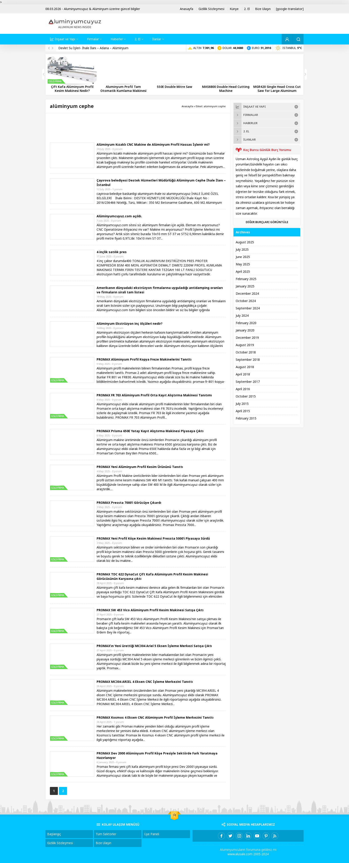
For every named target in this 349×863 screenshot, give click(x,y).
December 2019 (247, 337)
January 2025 (245, 286)
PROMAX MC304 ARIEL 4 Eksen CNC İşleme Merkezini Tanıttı (145, 682)
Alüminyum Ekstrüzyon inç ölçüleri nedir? (129, 323)
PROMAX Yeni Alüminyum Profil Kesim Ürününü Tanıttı (140, 467)
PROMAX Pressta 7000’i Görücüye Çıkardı (129, 502)
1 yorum (117, 189)
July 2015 (242, 403)
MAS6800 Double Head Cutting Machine (226, 89)
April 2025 (243, 271)
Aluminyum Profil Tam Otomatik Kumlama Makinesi (123, 89)
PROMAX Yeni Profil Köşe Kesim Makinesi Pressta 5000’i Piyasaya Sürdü (153, 538)
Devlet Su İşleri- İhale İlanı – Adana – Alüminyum (93, 48)
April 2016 (243, 389)
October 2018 (246, 352)
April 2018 (243, 374)
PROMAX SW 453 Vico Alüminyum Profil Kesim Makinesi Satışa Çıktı (150, 610)
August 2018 (245, 367)
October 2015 (246, 396)
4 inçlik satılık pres (112, 252)
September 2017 (248, 381)
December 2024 (247, 293)
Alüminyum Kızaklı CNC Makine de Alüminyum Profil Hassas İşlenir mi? (153, 144)
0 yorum (117, 149)
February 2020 (246, 323)
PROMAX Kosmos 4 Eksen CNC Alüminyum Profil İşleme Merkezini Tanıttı (155, 717)
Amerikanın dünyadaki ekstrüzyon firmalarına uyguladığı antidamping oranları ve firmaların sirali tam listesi (160, 290)
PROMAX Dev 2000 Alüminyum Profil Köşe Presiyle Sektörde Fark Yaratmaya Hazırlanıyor (157, 755)
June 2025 (243, 257)
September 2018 (248, 359)
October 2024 (246, 301)
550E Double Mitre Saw (174, 87)
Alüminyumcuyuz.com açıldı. (119, 216)
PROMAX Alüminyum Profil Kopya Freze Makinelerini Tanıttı (144, 359)
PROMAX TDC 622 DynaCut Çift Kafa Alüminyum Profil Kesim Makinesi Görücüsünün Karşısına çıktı (152, 576)
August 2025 (245, 242)
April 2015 (243, 411)
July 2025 (242, 249)
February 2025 (246, 279)
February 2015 (246, 418)
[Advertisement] (131, 128)
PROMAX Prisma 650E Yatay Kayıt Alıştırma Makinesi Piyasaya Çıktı (150, 431)
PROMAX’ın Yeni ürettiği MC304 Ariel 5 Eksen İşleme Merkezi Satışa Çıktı (154, 646)
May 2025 (243, 264)
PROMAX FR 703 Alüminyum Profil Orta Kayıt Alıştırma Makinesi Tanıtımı (154, 395)
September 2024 (248, 308)
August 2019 (245, 345)
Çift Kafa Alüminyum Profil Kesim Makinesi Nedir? (72, 89)
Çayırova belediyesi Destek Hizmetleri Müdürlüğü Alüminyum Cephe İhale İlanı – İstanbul (161, 182)
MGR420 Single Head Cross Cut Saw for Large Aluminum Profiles (277, 91)
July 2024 (242, 315)
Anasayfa (187, 106)
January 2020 (245, 330)
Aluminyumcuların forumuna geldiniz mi (248, 849)
